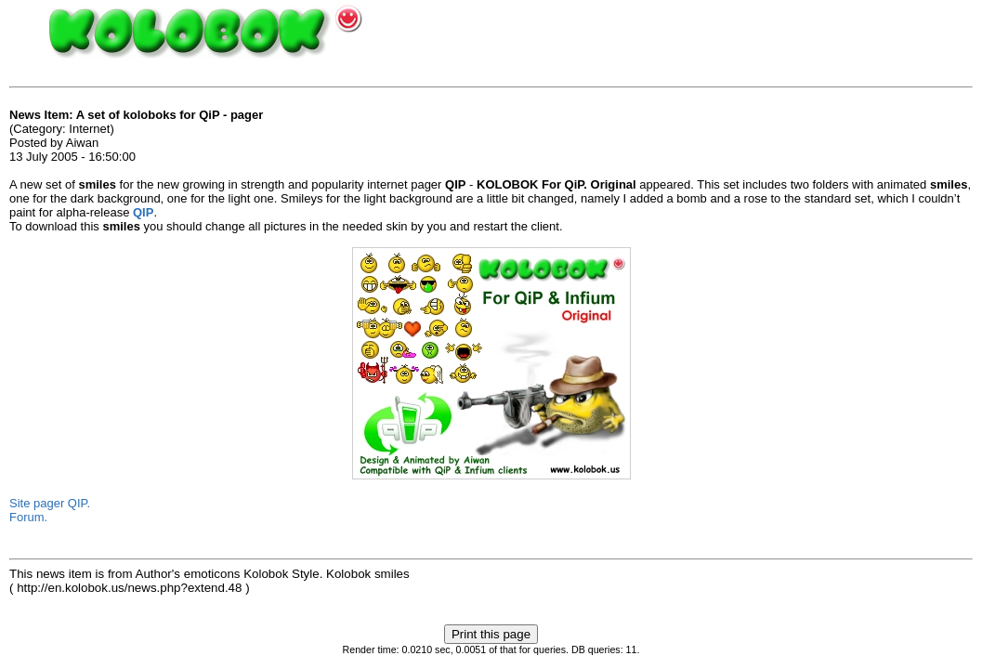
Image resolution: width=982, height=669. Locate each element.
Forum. (28, 517)
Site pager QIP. (49, 503)
